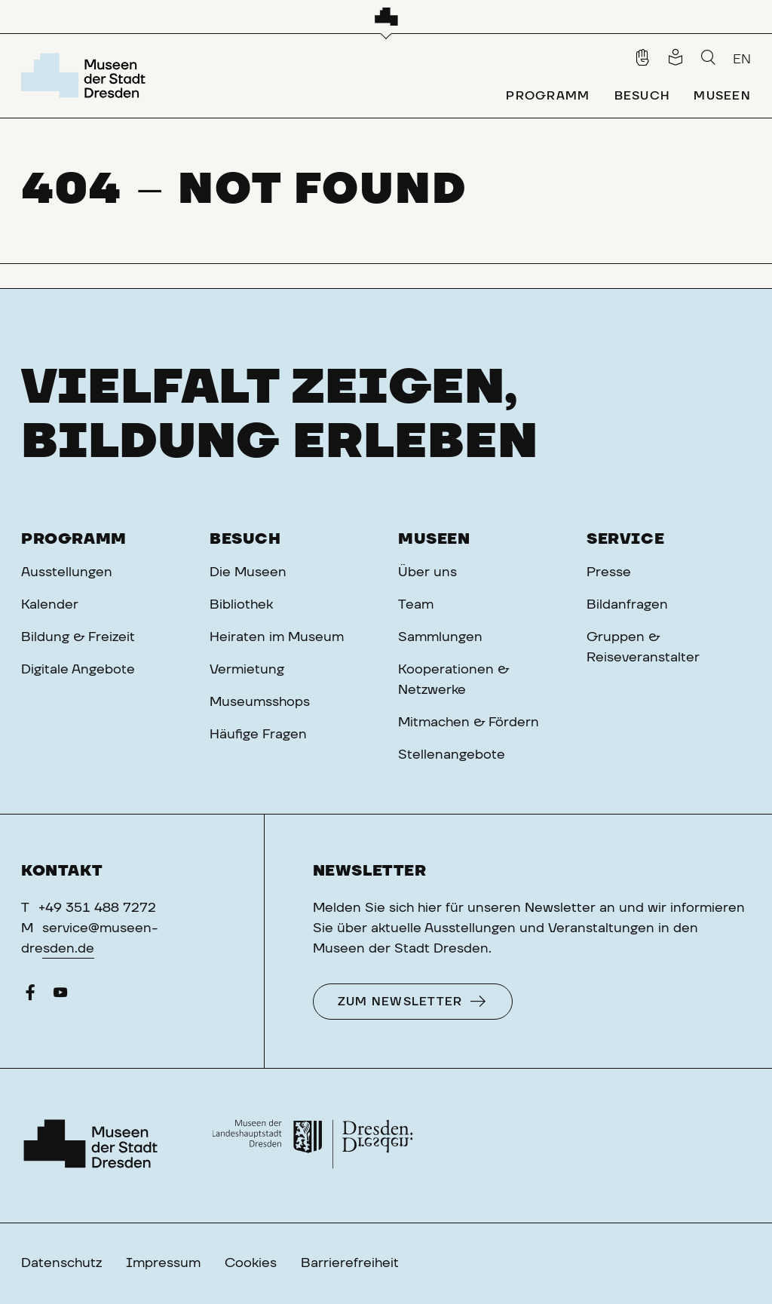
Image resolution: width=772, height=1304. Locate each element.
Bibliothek (241, 605)
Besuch (245, 539)
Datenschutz (61, 1263)
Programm (74, 539)
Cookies (251, 1263)
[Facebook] (30, 996)
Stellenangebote (451, 755)
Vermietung (247, 670)
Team (415, 605)
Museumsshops (260, 702)
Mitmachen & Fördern (468, 722)
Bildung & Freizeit (78, 637)
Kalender (49, 605)
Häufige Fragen (258, 734)
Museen (434, 539)
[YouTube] (60, 996)
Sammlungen (440, 637)
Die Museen (248, 572)
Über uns (427, 572)
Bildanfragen (627, 605)
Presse (609, 572)
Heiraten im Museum (277, 637)
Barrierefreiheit (350, 1263)
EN (742, 59)
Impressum (163, 1263)
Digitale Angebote (78, 670)
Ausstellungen (66, 572)
